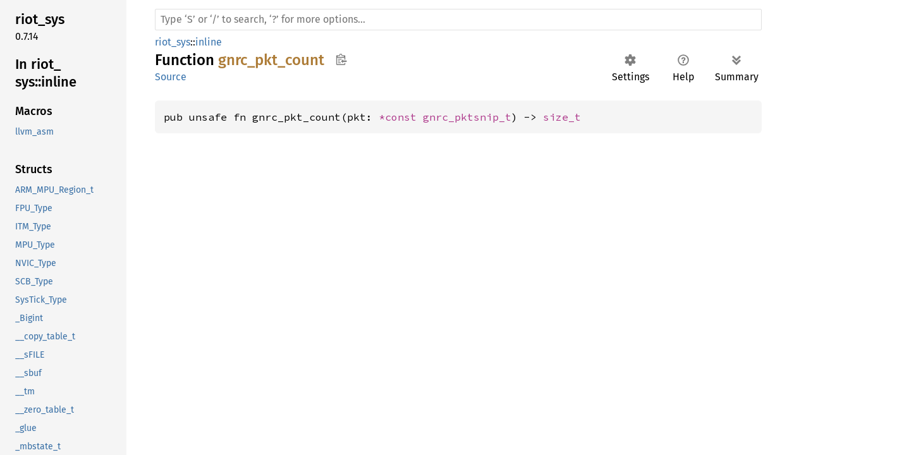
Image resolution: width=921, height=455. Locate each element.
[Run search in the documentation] (458, 19)
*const (401, 117)
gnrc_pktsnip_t (467, 117)
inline (208, 42)
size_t (562, 117)
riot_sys (172, 42)
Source (170, 77)
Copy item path (341, 59)
